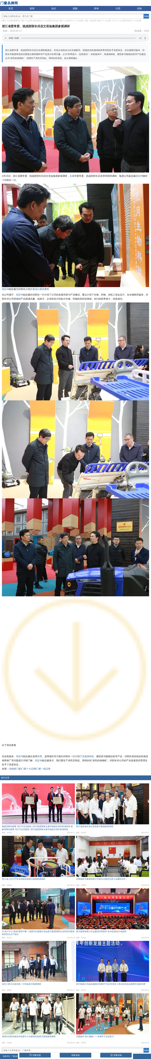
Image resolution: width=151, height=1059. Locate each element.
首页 (10, 8)
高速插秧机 (88, 756)
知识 (53, 8)
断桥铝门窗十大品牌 (23, 20)
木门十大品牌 (77, 20)
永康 (72, 176)
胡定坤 (139, 176)
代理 (118, 8)
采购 (139, 8)
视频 (75, 8)
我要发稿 (75, 1055)
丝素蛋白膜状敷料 (39, 289)
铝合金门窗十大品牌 (61, 20)
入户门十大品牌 (119, 20)
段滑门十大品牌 (134, 20)
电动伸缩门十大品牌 (42, 20)
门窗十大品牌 (7, 20)
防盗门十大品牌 (104, 20)
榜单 (96, 8)
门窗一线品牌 (90, 20)
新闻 (32, 8)
